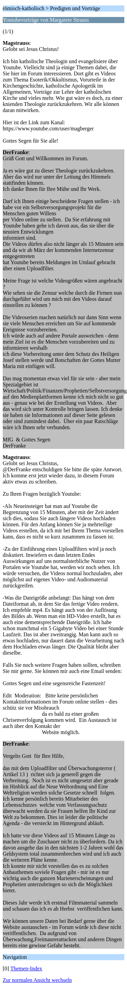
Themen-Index (26, 968)
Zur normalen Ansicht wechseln (37, 980)
